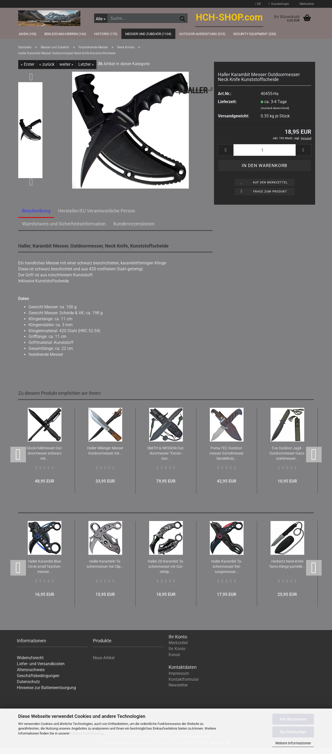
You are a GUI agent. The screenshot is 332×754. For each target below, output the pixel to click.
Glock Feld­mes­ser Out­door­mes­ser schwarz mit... (44, 453)
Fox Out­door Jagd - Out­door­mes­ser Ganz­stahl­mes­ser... (287, 453)
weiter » (66, 64)
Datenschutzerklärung (86, 733)
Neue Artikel (104, 657)
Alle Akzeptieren (293, 719)
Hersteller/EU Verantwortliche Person (96, 210)
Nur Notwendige (293, 732)
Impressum (179, 673)
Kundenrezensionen (134, 223)
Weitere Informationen (293, 743)
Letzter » (86, 64)
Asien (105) (28, 34)
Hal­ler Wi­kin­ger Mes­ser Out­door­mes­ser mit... (105, 450)
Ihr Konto (177, 648)
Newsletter (178, 685)
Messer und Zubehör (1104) (148, 34)
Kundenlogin (279, 4)
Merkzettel (305, 4)
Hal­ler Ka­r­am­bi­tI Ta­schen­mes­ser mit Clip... (105, 564)
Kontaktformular (184, 679)
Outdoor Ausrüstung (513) (202, 34)
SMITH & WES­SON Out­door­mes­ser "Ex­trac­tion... (165, 453)
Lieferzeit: (227, 101)
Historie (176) (105, 34)
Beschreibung (36, 210)
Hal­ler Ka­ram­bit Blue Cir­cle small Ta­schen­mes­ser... (44, 566)
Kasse (174, 654)
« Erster (27, 64)
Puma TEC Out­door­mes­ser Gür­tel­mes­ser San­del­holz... (227, 453)
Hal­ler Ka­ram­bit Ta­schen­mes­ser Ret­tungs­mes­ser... (226, 566)
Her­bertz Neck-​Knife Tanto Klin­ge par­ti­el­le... (287, 564)
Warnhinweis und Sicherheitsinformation (64, 223)
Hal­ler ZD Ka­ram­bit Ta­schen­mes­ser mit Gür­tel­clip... (166, 566)
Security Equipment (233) (254, 34)
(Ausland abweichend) (275, 108)
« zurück (46, 64)
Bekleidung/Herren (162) (65, 34)
